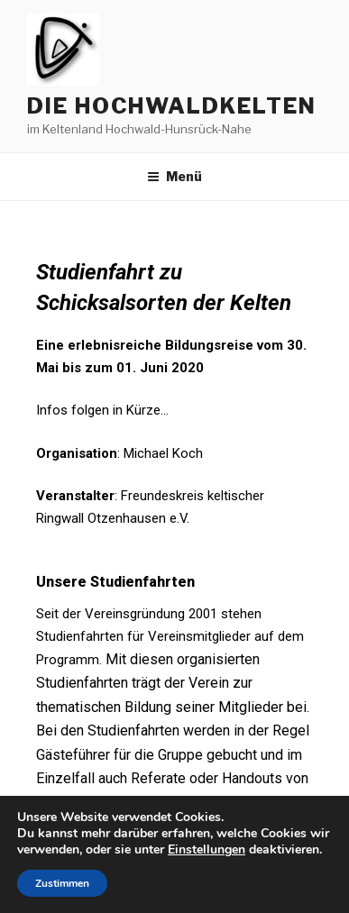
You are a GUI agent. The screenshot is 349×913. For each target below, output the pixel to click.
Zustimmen (62, 883)
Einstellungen (206, 850)
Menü (174, 176)
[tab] (174, 571)
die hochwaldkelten (172, 106)
